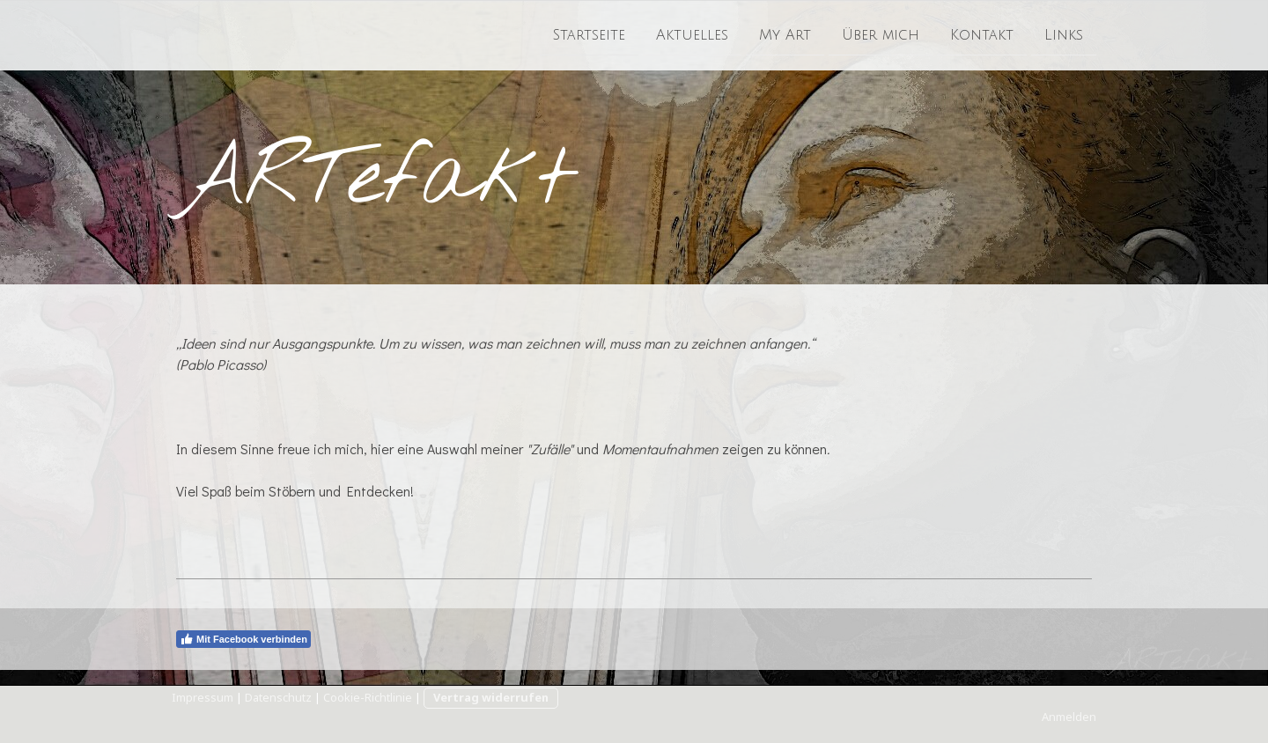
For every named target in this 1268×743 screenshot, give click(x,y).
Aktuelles (692, 34)
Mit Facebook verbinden (243, 639)
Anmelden (1069, 717)
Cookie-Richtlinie (367, 697)
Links (1063, 34)
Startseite (589, 34)
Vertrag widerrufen (491, 697)
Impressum (202, 697)
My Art (785, 34)
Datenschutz (278, 697)
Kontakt (982, 34)
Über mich (880, 34)
